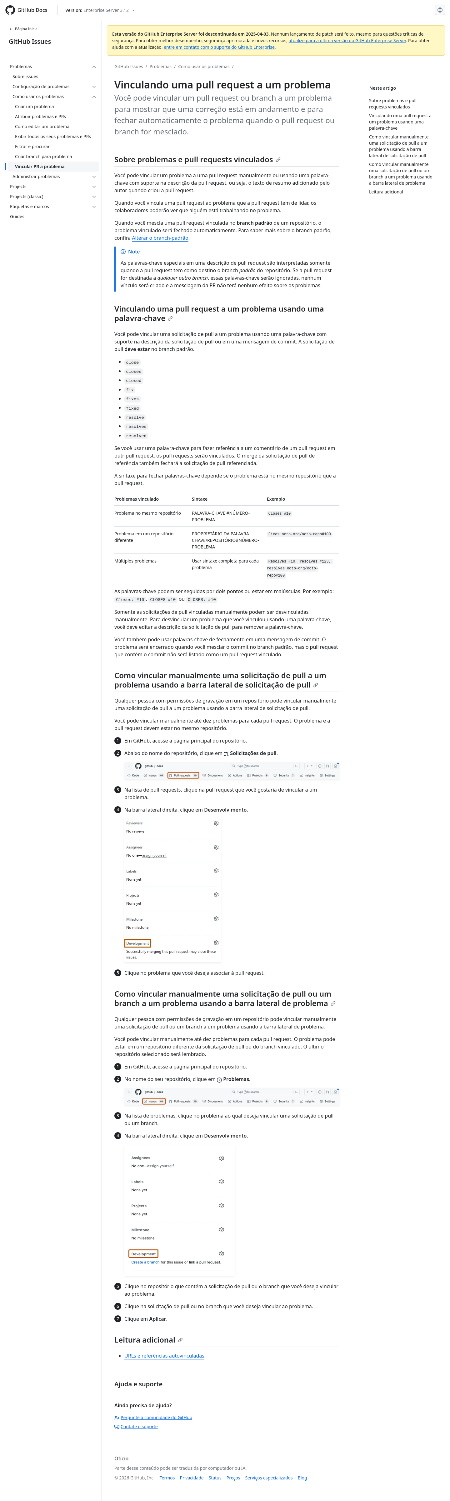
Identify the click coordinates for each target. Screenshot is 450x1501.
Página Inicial (23, 29)
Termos (167, 1478)
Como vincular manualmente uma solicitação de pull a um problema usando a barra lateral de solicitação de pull (220, 680)
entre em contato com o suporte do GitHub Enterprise (219, 47)
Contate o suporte (136, 1426)
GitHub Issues (30, 41)
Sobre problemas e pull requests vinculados (197, 159)
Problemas (161, 66)
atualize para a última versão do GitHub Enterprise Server (347, 40)
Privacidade (192, 1478)
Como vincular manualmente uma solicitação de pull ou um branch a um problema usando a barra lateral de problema (225, 998)
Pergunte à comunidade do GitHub (153, 1417)
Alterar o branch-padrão (160, 237)
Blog (302, 1478)
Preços (233, 1478)
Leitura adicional (148, 1339)
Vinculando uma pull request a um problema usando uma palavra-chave (219, 313)
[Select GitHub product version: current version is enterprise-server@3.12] (100, 10)
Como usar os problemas (203, 66)
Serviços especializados (268, 1478)
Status (215, 1478)
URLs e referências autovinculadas (164, 1355)
